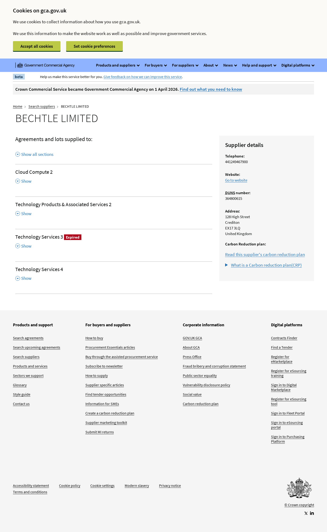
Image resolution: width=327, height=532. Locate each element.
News (230, 65)
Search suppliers (41, 106)
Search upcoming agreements (36, 347)
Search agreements (28, 337)
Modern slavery (137, 485)
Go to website (236, 180)
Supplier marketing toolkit (106, 422)
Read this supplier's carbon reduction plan (265, 254)
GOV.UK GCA (192, 337)
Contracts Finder (284, 337)
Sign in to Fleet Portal (288, 413)
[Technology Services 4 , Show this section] (113, 275)
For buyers (156, 65)
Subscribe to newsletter (104, 366)
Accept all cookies (36, 46)
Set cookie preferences (94, 46)
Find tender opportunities (105, 394)
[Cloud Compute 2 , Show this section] (113, 178)
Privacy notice (170, 485)
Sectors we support (28, 375)
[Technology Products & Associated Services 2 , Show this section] (113, 210)
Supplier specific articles (104, 384)
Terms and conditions (30, 491)
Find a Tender (282, 347)
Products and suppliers (117, 65)
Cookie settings (102, 485)
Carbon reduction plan (201, 403)
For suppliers (185, 65)
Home (17, 106)
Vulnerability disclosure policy (206, 384)
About (210, 65)
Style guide (21, 394)
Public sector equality (200, 375)
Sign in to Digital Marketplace (284, 387)
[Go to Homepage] (299, 489)
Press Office (192, 356)
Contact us (21, 403)
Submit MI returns (99, 432)
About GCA (191, 347)
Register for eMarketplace (281, 359)
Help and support (259, 65)
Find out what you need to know (211, 89)
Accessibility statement (31, 485)
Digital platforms (297, 65)
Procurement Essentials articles (110, 347)
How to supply (96, 375)
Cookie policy (69, 485)
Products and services (30, 366)
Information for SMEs (102, 403)
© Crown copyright (299, 504)
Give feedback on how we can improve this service (143, 76)
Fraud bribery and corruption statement (214, 366)
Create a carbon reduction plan (109, 413)
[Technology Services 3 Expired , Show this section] (113, 243)
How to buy (94, 337)
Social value (192, 394)
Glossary (20, 384)
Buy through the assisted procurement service (121, 356)
